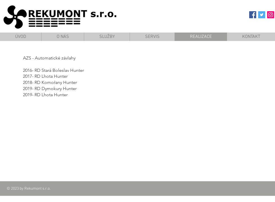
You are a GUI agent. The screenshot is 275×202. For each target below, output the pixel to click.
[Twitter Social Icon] (261, 14)
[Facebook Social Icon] (252, 14)
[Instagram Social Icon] (270, 14)
